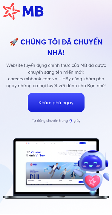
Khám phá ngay (56, 102)
